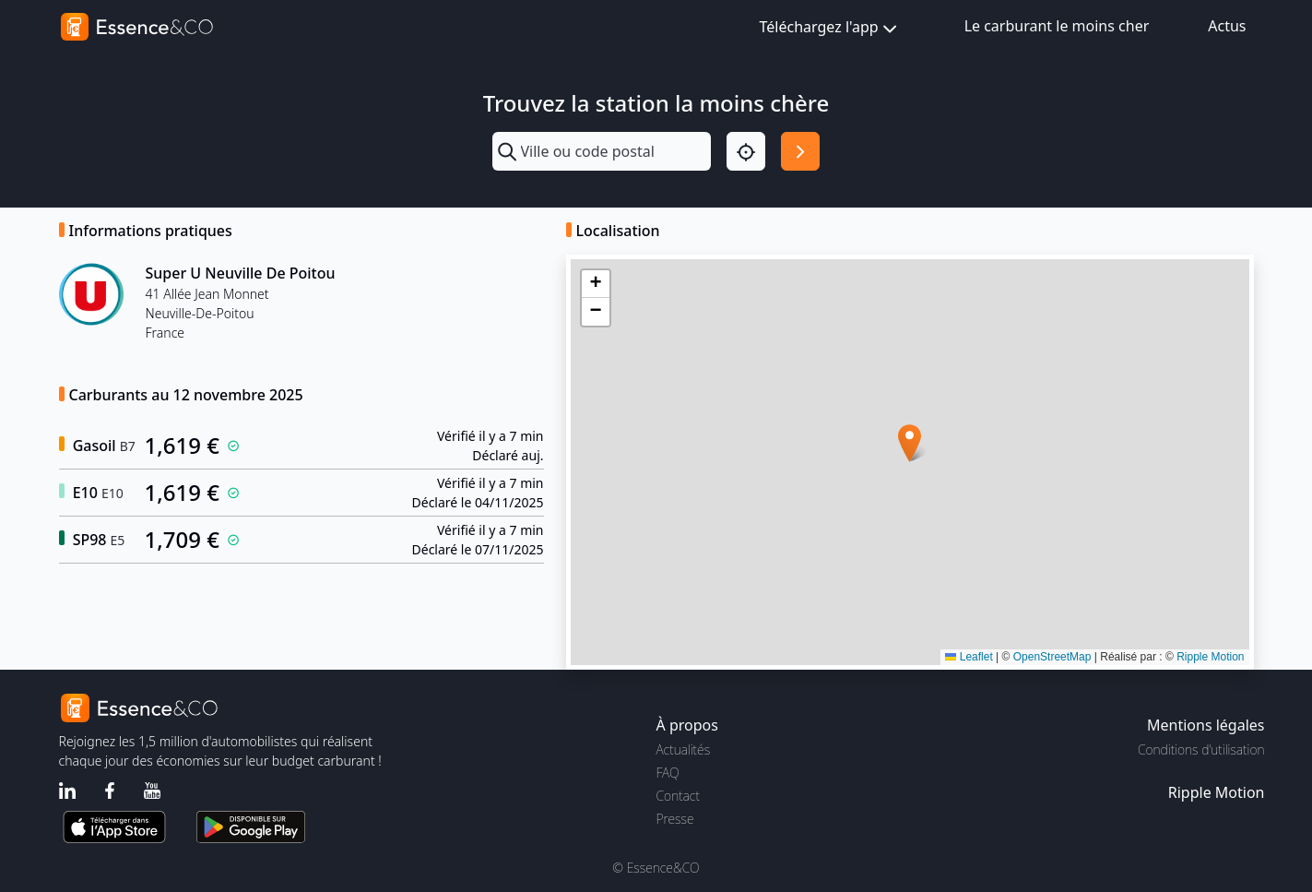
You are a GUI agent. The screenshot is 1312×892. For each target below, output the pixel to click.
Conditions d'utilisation (1201, 749)
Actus (1227, 26)
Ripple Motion (1210, 656)
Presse (675, 818)
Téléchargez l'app (830, 28)
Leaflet (968, 656)
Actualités (683, 749)
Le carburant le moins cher (1057, 26)
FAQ (668, 772)
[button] (909, 443)
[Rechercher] (800, 151)
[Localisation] (746, 151)
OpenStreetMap (1052, 656)
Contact (678, 795)
